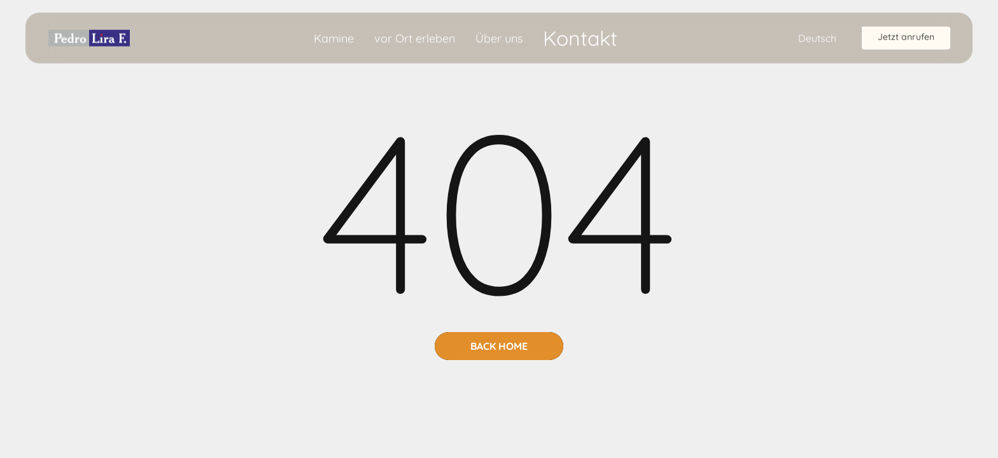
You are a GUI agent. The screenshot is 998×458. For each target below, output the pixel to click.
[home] (89, 37)
